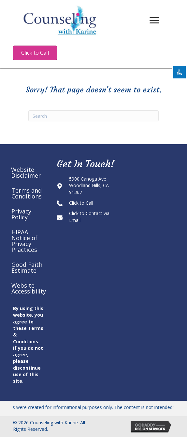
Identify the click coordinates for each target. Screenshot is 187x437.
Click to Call (81, 203)
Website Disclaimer (26, 172)
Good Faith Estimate (26, 267)
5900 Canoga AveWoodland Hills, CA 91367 (89, 185)
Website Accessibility (28, 288)
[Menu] (154, 20)
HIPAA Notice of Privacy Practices (24, 240)
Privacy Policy (21, 214)
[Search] (93, 115)
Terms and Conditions (26, 193)
